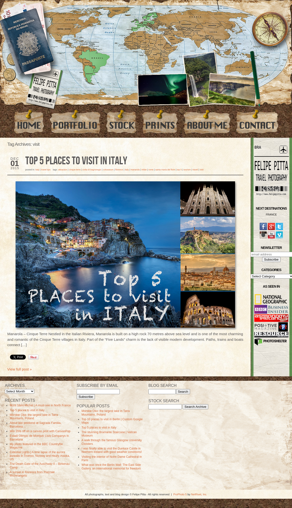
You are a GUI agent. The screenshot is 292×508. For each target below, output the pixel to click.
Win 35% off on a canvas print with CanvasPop (40, 431)
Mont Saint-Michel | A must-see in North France (40, 405)
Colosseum (108, 169)
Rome (151, 169)
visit (202, 169)
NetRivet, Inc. (199, 494)
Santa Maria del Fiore (165, 169)
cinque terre (75, 169)
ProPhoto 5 (180, 494)
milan (144, 169)
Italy (37, 169)
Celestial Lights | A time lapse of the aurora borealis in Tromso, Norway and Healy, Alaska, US (40, 455)
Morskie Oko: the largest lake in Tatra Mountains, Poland (34, 416)
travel (195, 169)
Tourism (187, 169)
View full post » (19, 369)
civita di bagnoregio (91, 169)
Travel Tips (46, 169)
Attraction (62, 169)
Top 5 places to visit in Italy (76, 161)
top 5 (179, 169)
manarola (135, 169)
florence (119, 169)
